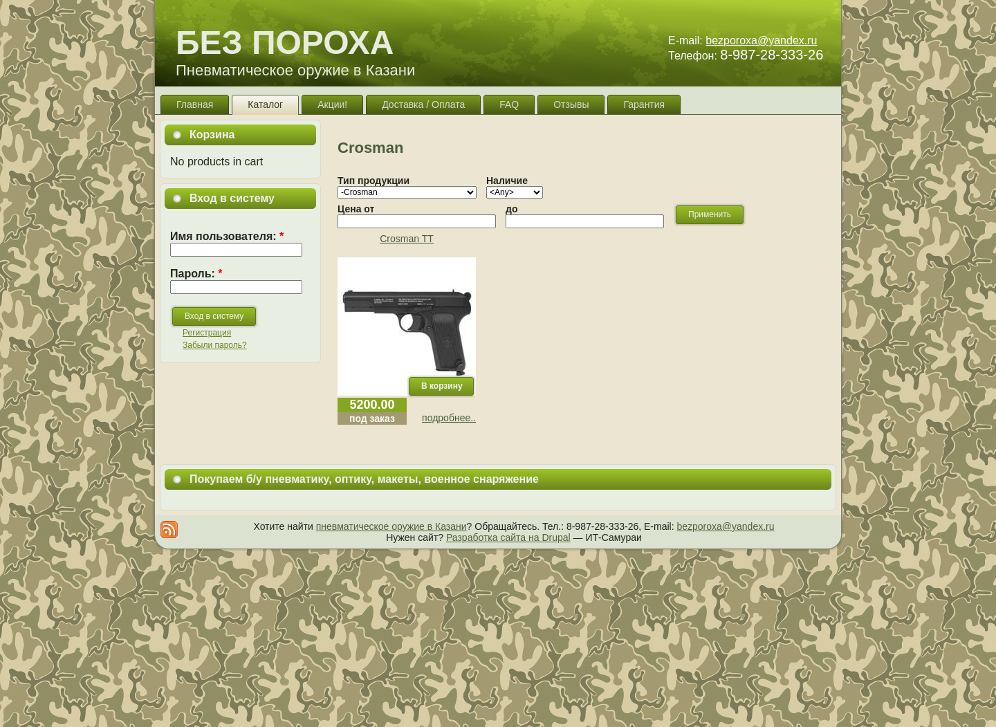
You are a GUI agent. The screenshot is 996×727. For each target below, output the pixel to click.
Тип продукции (373, 180)
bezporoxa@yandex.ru (761, 40)
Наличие (507, 180)
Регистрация (207, 333)
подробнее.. (449, 417)
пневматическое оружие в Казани (391, 526)
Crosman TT (407, 238)
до (511, 208)
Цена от (356, 208)
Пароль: (196, 273)
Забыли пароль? (215, 345)
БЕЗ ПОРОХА (285, 42)
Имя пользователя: (227, 236)
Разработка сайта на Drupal (508, 537)
